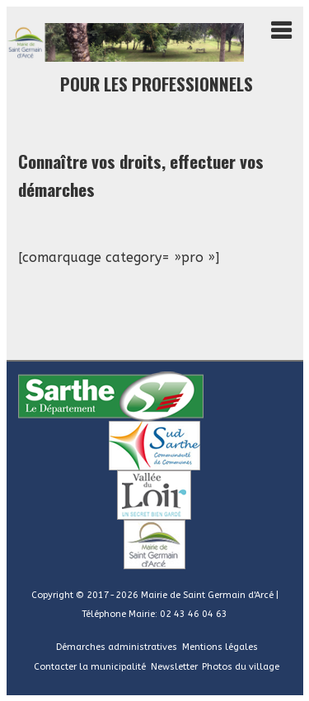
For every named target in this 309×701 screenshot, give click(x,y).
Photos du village (240, 666)
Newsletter (174, 666)
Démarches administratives (116, 647)
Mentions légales (220, 647)
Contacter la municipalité (90, 666)
